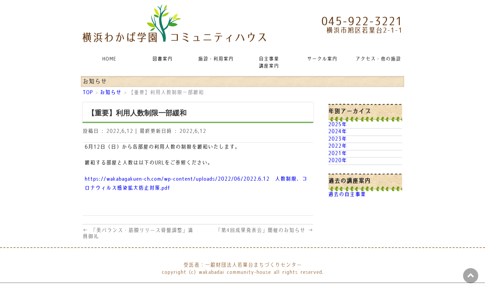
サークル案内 (322, 59)
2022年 (337, 146)
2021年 (337, 153)
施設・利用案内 (215, 59)
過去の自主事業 (347, 194)
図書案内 (162, 59)
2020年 (337, 161)
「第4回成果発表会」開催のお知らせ (264, 230)
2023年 (337, 139)
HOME (109, 59)
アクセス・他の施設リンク (378, 59)
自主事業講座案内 (269, 62)
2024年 (337, 132)
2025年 (337, 125)
